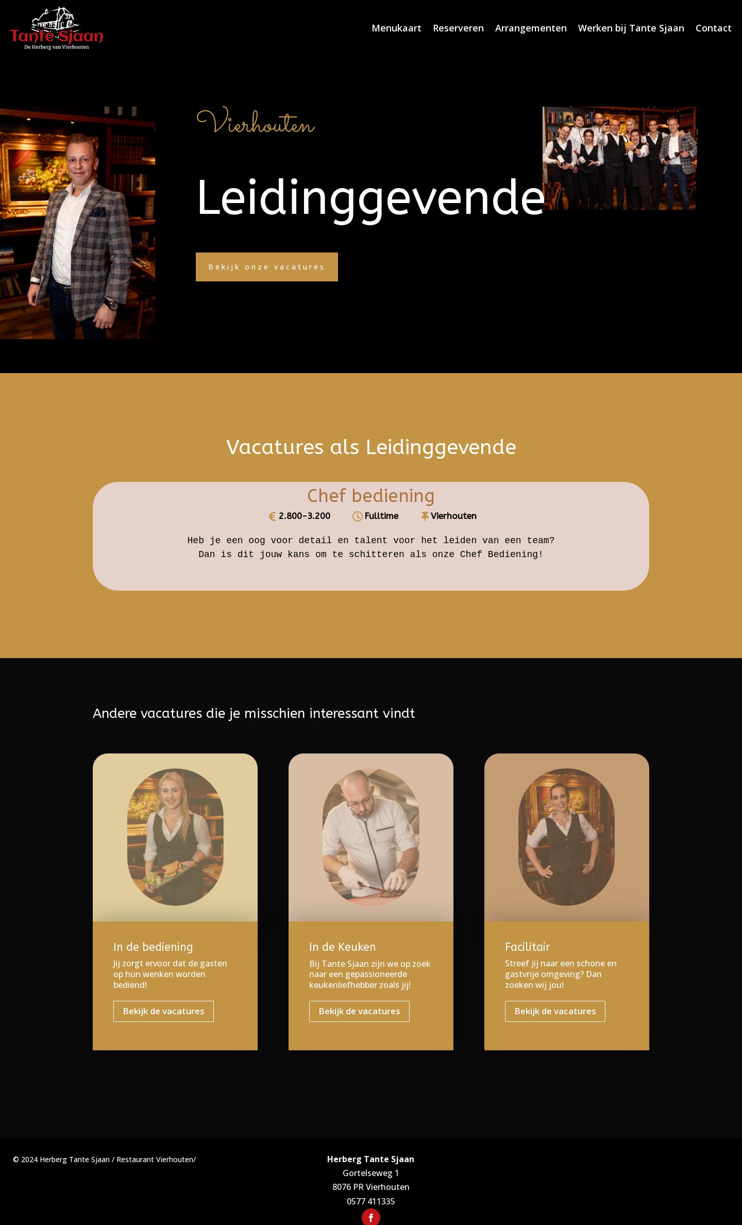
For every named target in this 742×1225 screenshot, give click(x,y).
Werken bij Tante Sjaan (631, 28)
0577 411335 (371, 1201)
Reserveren (458, 28)
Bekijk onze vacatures (267, 267)
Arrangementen (531, 28)
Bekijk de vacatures (164, 1011)
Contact (714, 28)
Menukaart (396, 28)
